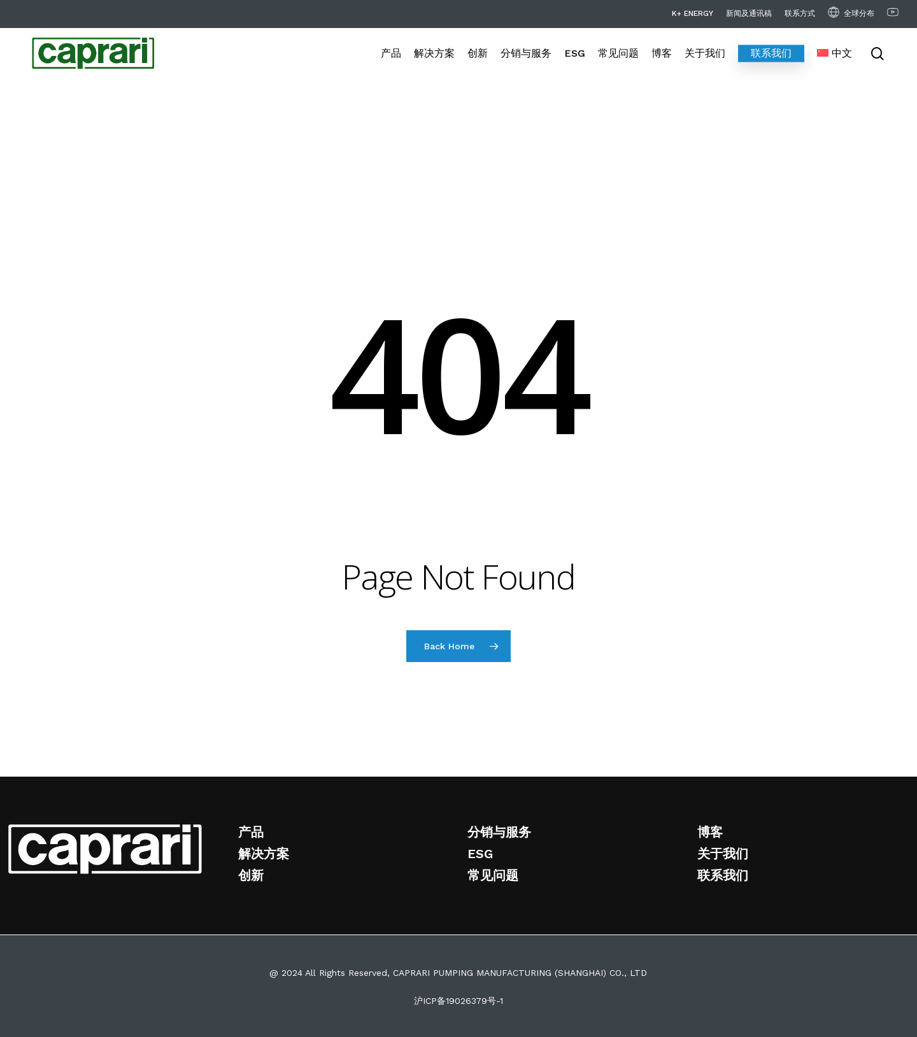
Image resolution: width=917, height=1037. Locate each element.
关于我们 (722, 853)
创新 (251, 875)
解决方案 (263, 853)
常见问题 (492, 875)
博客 (710, 832)
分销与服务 (499, 832)
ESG (480, 853)
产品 (251, 832)
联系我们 (722, 875)
